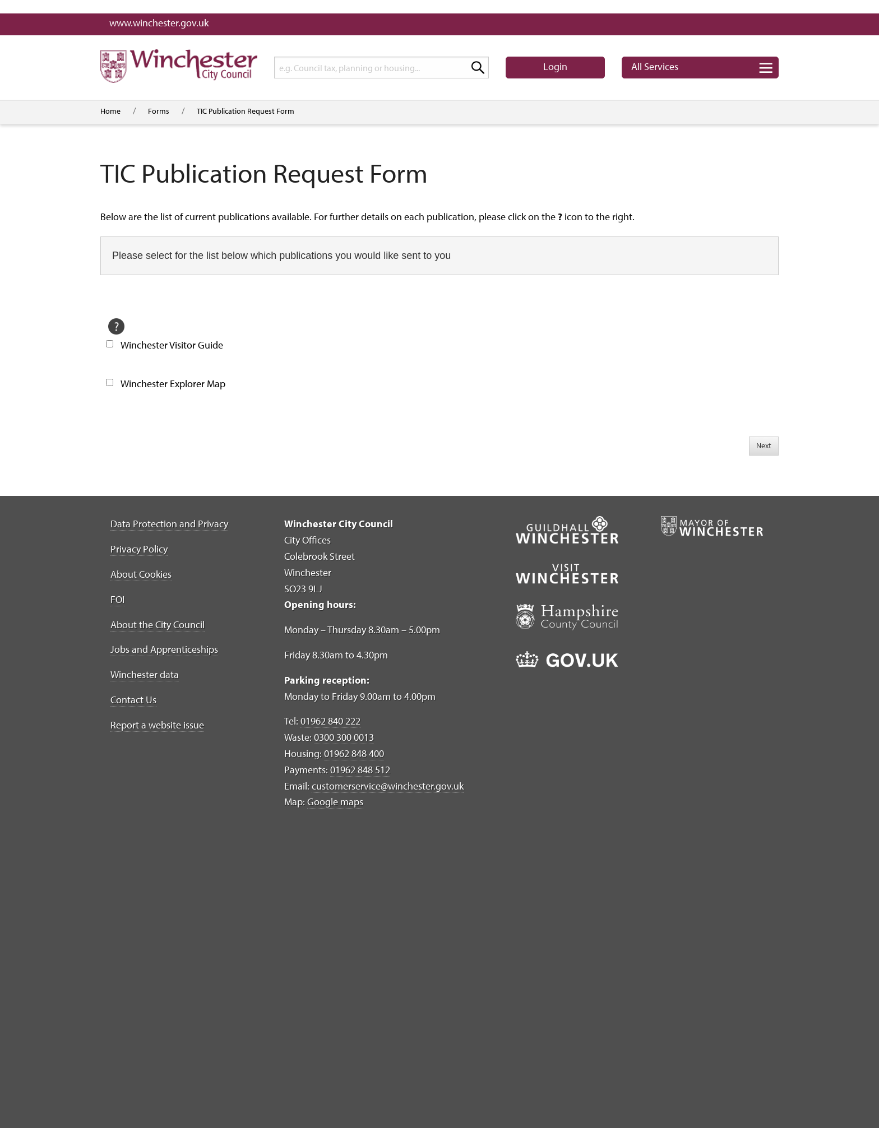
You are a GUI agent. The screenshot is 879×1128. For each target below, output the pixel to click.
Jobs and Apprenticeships (164, 649)
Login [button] (555, 66)
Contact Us (133, 699)
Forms (158, 111)
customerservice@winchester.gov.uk (388, 785)
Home (110, 111)
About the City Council (157, 624)
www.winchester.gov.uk (159, 22)
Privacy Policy (139, 548)
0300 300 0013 (344, 737)
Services (654, 66)
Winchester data (144, 674)
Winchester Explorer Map (173, 383)
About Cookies (141, 574)
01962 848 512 (360, 769)
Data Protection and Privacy (169, 523)
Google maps (335, 801)
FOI (117, 599)
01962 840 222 (330, 720)
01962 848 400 (354, 753)
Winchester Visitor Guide (172, 344)
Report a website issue (157, 724)
